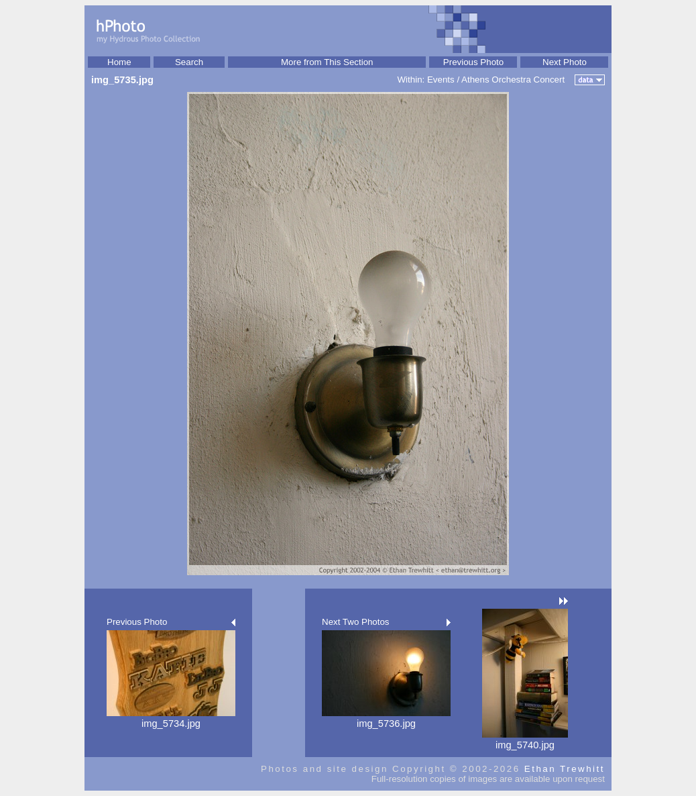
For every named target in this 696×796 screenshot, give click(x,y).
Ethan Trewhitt (564, 769)
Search (189, 62)
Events (441, 79)
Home (119, 62)
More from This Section (327, 62)
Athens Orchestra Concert (513, 79)
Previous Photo (473, 62)
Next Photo (564, 62)
